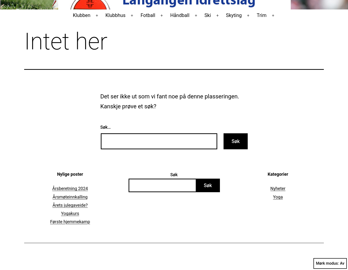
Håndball (179, 15)
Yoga (278, 196)
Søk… (105, 127)
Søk (174, 174)
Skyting (234, 15)
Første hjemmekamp (70, 221)
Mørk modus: (330, 263)
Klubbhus (115, 15)
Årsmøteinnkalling (70, 196)
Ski (207, 15)
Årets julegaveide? (70, 205)
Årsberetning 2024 (70, 188)
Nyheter (277, 188)
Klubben (81, 15)
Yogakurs (70, 213)
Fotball (148, 15)
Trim (261, 15)
